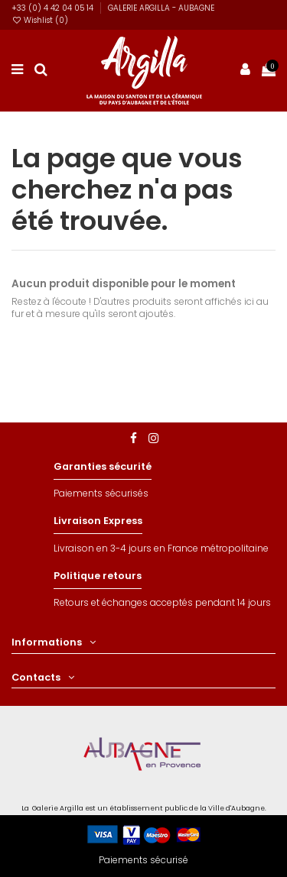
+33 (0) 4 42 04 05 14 (53, 8)
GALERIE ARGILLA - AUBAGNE (161, 8)
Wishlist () (39, 20)
